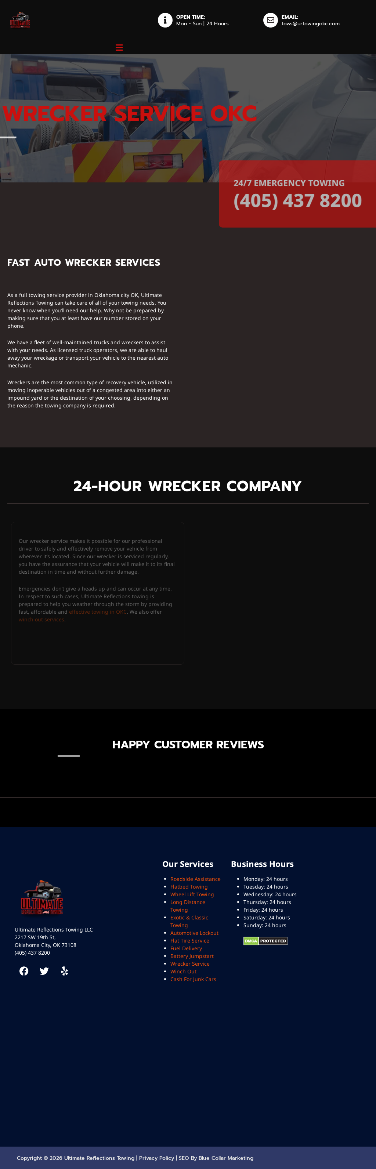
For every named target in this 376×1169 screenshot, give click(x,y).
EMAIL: (290, 17)
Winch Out (183, 971)
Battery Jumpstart (192, 955)
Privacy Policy (156, 1158)
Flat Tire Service (189, 940)
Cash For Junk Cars (193, 979)
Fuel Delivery (186, 948)
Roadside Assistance (195, 878)
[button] (119, 47)
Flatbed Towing (189, 886)
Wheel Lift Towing (192, 894)
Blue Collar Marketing (226, 1158)
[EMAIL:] (270, 20)
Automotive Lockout (194, 932)
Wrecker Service (190, 963)
